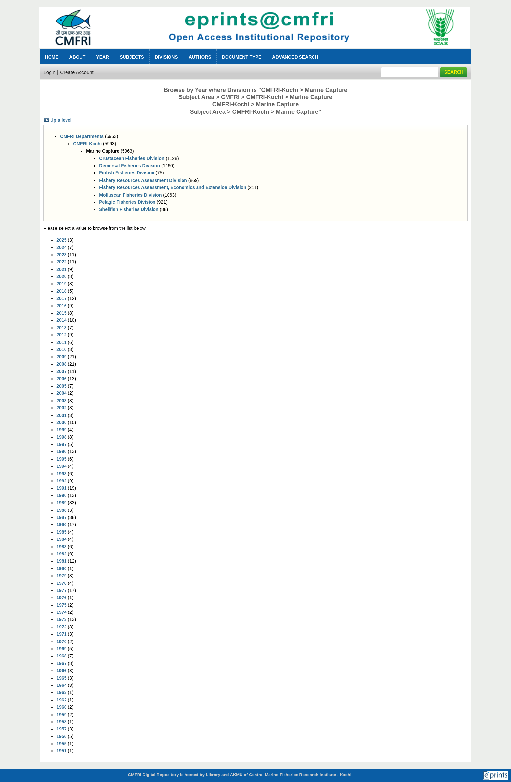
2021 (61, 269)
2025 (61, 240)
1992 (61, 480)
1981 (61, 561)
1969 (61, 648)
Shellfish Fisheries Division (128, 209)
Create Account (77, 72)
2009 (61, 356)
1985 (61, 532)
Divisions (166, 57)
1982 (61, 553)
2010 (61, 349)
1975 (61, 605)
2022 (61, 261)
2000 (61, 422)
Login (50, 72)
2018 (61, 291)
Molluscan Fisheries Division (130, 195)
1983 (61, 546)
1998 (61, 437)
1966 (61, 670)
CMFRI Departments (82, 136)
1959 (61, 714)
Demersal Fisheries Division (129, 165)
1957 (61, 728)
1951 (61, 750)
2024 (61, 247)
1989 (61, 502)
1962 (61, 699)
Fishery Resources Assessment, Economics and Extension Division (172, 187)
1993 (61, 473)
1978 (61, 583)
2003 (61, 400)
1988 (61, 510)
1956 (61, 736)
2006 (61, 378)
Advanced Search (295, 57)
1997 (61, 444)
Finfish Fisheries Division (126, 172)
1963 (61, 692)
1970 (61, 641)
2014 (61, 320)
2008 (61, 364)
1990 (61, 495)
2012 (61, 334)
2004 (61, 393)
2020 (61, 276)
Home (52, 57)
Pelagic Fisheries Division (127, 202)
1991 (61, 488)
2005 (61, 386)
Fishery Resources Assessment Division (143, 180)
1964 (61, 685)
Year (102, 57)
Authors (200, 57)
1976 (61, 597)
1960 (61, 707)
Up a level (60, 120)
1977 (61, 590)
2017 (61, 298)
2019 (61, 283)
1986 (61, 524)
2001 (61, 415)
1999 (61, 429)
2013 (61, 327)
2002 (61, 407)
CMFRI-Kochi (87, 143)
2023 (61, 254)
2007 (61, 371)
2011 (61, 342)
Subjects (132, 57)
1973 (61, 619)
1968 (61, 655)
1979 (61, 575)
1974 (61, 612)
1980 (61, 568)
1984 (61, 539)
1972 (61, 626)
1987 (61, 517)
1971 (61, 634)
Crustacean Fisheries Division (131, 158)
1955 (61, 743)
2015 (61, 313)
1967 (61, 663)
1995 (61, 459)
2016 (61, 305)
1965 (61, 678)
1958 (61, 721)
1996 (61, 451)
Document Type (241, 57)
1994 (61, 466)
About (77, 57)
